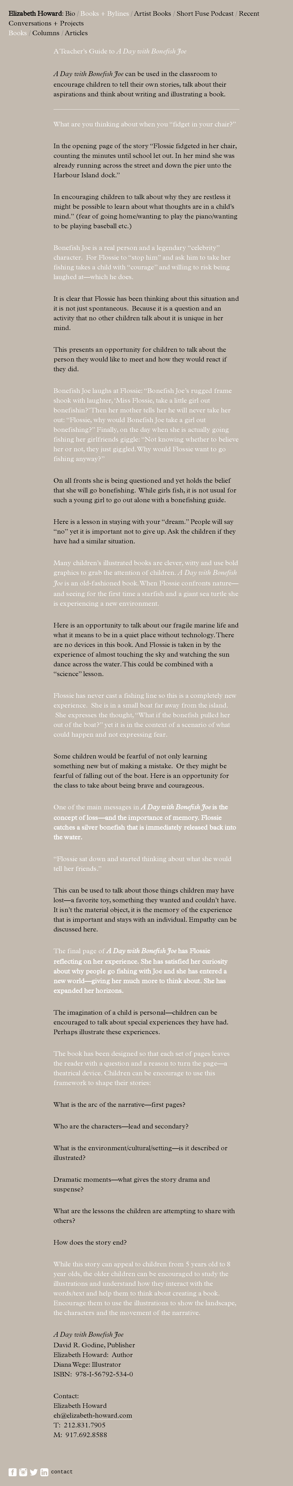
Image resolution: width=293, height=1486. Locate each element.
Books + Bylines (104, 13)
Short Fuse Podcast (205, 13)
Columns (46, 33)
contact (62, 1472)
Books (18, 33)
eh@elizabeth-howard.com (93, 1415)
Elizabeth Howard (35, 13)
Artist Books (152, 13)
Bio (70, 13)
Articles (76, 33)
